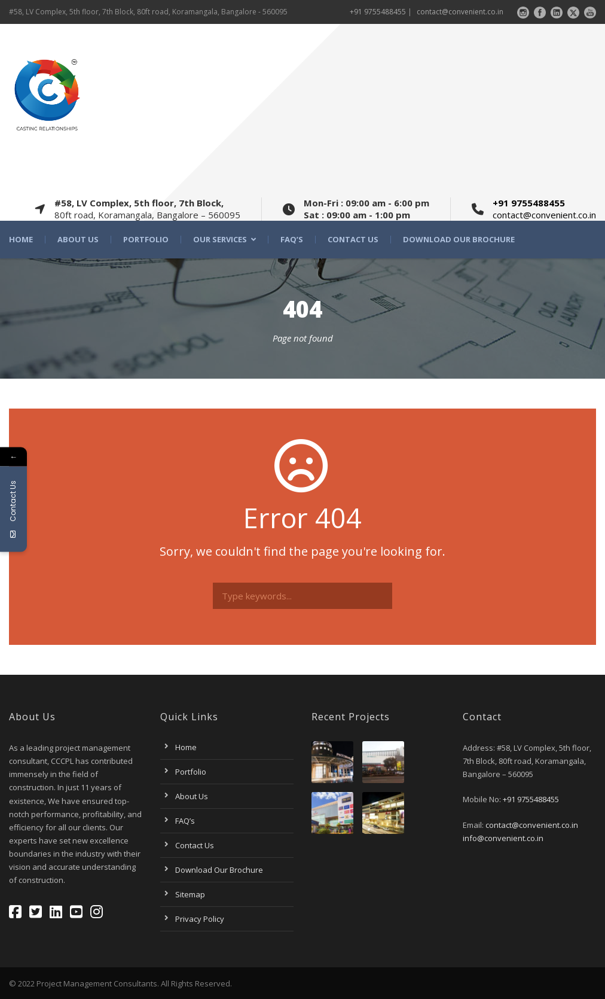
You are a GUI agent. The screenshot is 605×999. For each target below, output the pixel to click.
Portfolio (146, 239)
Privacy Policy (199, 918)
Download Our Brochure (459, 239)
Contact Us (353, 239)
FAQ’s (291, 239)
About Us (78, 239)
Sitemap (190, 894)
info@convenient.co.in (503, 838)
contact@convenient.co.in (460, 12)
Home (21, 239)
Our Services (220, 239)
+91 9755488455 (378, 12)
